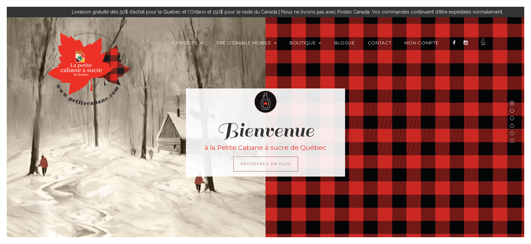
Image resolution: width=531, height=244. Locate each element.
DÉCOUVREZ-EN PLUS (265, 164)
